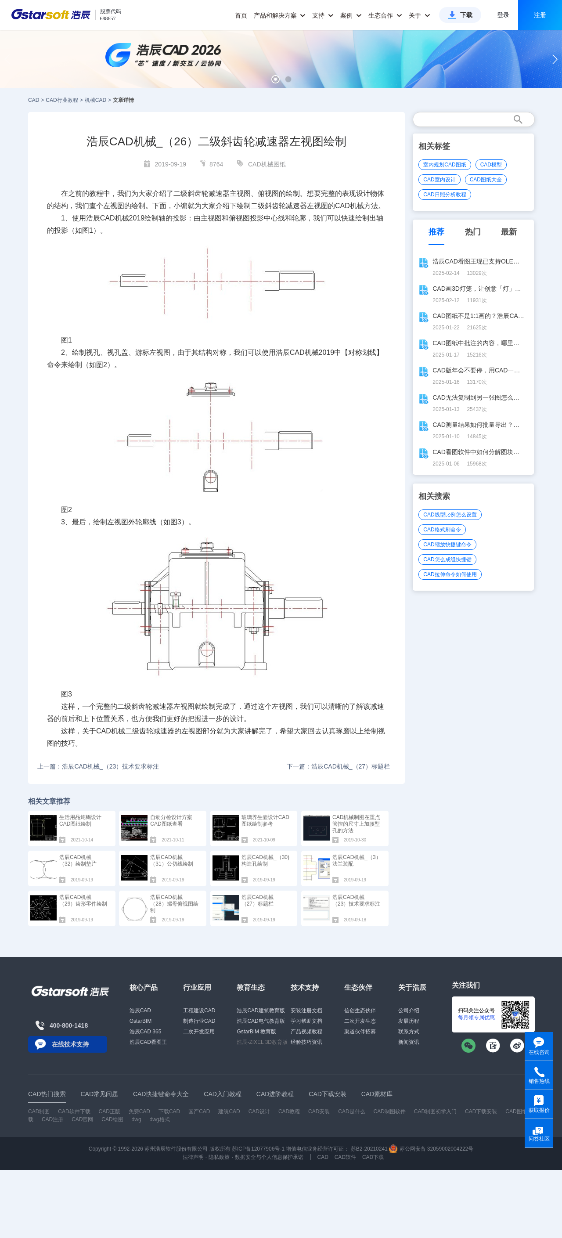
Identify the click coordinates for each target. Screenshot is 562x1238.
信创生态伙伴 (360, 1010)
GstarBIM (141, 1021)
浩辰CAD (140, 1010)
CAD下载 (373, 1157)
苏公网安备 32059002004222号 (431, 1149)
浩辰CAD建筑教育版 (261, 1010)
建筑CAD (229, 1111)
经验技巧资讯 (306, 1042)
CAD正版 (109, 1111)
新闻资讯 (408, 1042)
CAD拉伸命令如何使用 (449, 574)
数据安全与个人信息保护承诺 (269, 1157)
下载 (466, 14)
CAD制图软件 (390, 1111)
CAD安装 (319, 1111)
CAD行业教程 (62, 100)
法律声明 (193, 1157)
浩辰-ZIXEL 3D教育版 (262, 1042)
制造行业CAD (199, 1021)
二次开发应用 (199, 1032)
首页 (241, 15)
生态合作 (385, 15)
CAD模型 (491, 165)
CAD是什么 (351, 1111)
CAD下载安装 (481, 1111)
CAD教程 (289, 1111)
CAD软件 (345, 1157)
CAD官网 (82, 1119)
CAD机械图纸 (267, 164)
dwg (136, 1119)
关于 (419, 15)
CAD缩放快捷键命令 (447, 544)
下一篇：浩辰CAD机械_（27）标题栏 (338, 766)
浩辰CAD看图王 (148, 1042)
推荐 (436, 231)
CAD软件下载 (74, 1111)
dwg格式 (160, 1119)
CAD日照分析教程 (444, 194)
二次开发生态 (360, 1021)
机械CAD (95, 100)
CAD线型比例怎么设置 (449, 515)
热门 (473, 231)
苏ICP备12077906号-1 (258, 1149)
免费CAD (139, 1111)
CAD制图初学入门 (435, 1111)
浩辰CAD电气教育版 (261, 1021)
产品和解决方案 (280, 15)
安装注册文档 (306, 1010)
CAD (33, 100)
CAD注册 (52, 1119)
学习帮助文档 (306, 1021)
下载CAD (169, 1111)
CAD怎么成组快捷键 (447, 559)
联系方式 (408, 1032)
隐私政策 (219, 1157)
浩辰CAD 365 (146, 1032)
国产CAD (199, 1111)
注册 (540, 14)
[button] (275, 79)
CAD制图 (39, 1111)
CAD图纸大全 (486, 180)
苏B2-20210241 (369, 1149)
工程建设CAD (199, 1010)
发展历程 (408, 1021)
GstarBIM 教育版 (256, 1032)
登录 (503, 14)
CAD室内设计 (439, 180)
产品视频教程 (306, 1032)
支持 (323, 15)
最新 (509, 231)
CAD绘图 (112, 1119)
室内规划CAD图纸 (444, 165)
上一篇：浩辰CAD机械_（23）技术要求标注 (98, 766)
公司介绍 (408, 1010)
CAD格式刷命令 (442, 530)
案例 (351, 15)
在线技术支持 (70, 1044)
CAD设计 (259, 1111)
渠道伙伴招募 (360, 1032)
